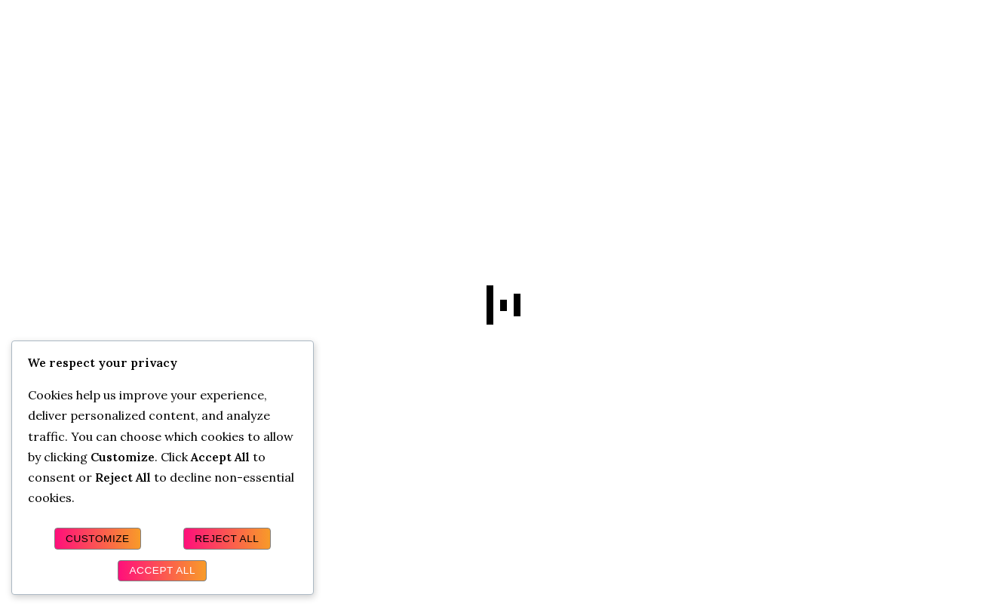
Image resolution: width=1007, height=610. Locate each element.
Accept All (162, 570)
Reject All (227, 538)
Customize (98, 538)
